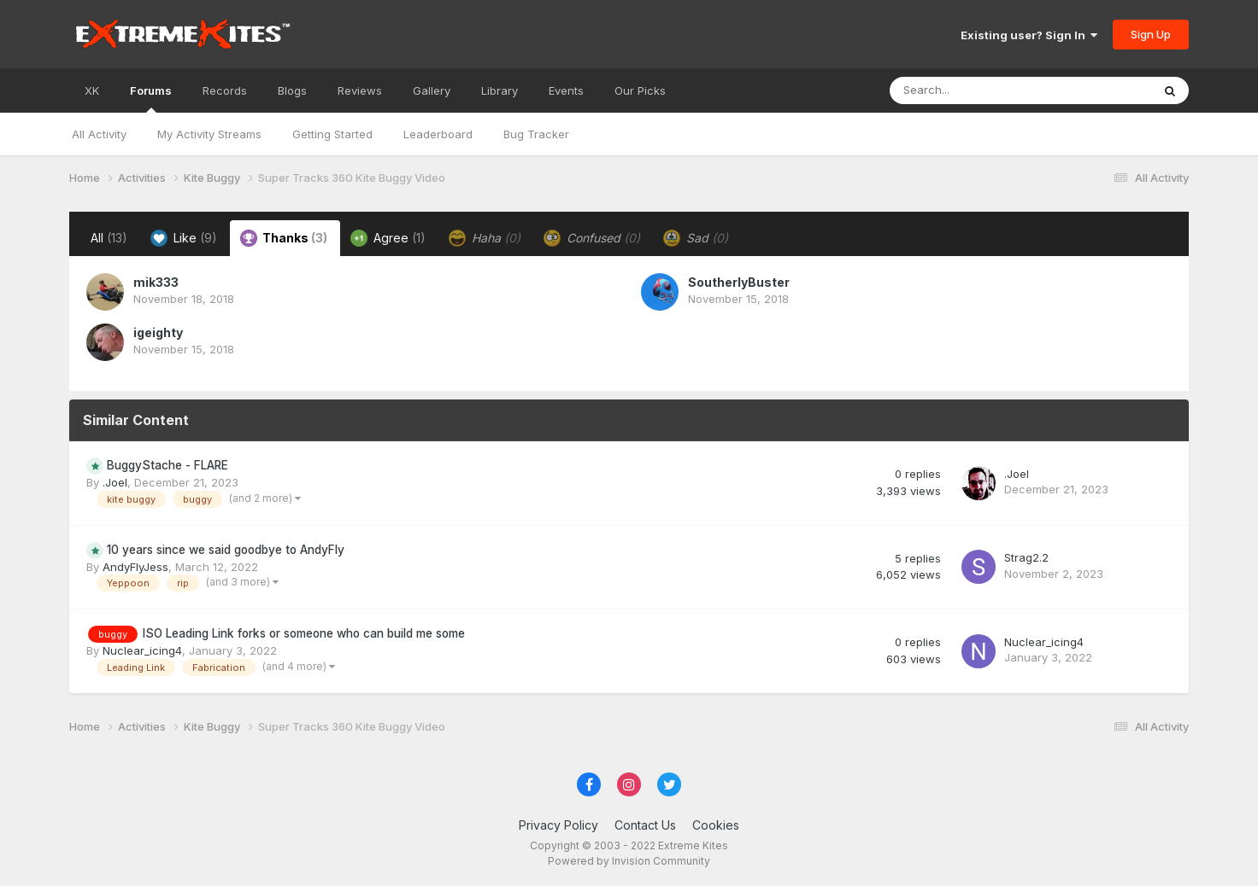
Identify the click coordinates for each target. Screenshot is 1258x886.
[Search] (974, 90)
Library (499, 90)
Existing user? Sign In (1029, 35)
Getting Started (332, 134)
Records (225, 90)
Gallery (431, 90)
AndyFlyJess (135, 567)
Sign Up (1151, 34)
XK (92, 90)
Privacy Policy (558, 825)
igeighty (158, 332)
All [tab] (109, 237)
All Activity (99, 134)
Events (566, 90)
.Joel (115, 482)
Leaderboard (438, 134)
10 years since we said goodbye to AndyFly (225, 550)
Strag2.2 (1026, 557)
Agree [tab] (388, 238)
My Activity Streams (209, 134)
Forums (151, 98)
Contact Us (645, 825)
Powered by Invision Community (629, 860)
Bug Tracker (536, 134)
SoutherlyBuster (739, 282)
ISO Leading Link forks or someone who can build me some (304, 633)
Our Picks (640, 90)
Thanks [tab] (283, 238)
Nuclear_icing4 (142, 650)
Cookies (715, 825)
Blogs (292, 90)
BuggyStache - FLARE (167, 465)
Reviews (360, 90)
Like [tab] (183, 238)
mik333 (156, 282)
